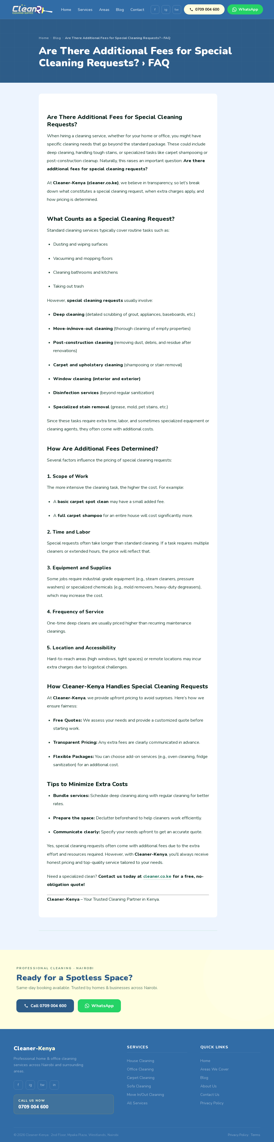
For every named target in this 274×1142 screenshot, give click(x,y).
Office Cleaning (140, 1069)
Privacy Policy (212, 1103)
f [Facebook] (155, 9)
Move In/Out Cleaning (145, 1094)
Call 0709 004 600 (45, 1006)
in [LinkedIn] (54, 1084)
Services (85, 9)
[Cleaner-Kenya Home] (33, 9)
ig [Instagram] (165, 9)
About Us (208, 1086)
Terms (255, 1134)
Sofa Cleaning (139, 1086)
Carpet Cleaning (140, 1077)
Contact (137, 9)
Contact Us (209, 1094)
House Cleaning (140, 1060)
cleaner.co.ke (157, 876)
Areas (104, 9)
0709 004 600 (204, 9)
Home (66, 9)
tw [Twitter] (177, 9)
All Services (137, 1103)
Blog (120, 9)
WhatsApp (245, 9)
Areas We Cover (214, 1069)
